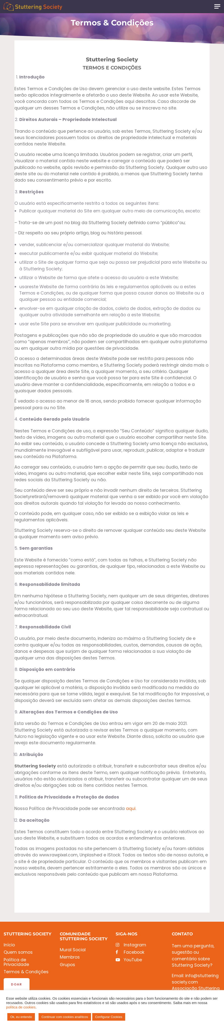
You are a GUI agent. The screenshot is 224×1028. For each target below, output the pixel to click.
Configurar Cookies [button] (108, 1017)
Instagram (131, 945)
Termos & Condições (26, 972)
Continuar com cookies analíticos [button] (64, 1017)
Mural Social (73, 950)
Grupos (67, 964)
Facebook (130, 952)
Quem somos (18, 952)
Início (9, 945)
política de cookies (21, 1007)
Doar (16, 984)
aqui (130, 808)
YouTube (129, 960)
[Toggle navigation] (217, 6)
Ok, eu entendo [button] (21, 1017)
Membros (70, 957)
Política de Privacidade (16, 962)
